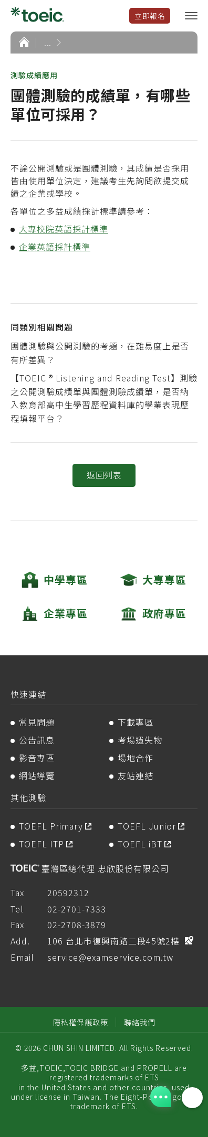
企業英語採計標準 (54, 246)
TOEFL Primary (51, 826)
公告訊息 (37, 740)
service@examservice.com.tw (110, 957)
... (47, 42)
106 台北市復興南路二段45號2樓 (113, 940)
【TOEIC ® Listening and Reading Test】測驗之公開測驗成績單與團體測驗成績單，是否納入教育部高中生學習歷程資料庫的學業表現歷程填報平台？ (104, 397)
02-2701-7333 (76, 908)
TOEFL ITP (41, 843)
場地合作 (135, 757)
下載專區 (135, 722)
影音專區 (37, 757)
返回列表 (104, 475)
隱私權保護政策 (80, 1022)
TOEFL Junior (147, 826)
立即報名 (149, 15)
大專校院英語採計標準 (63, 228)
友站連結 (135, 775)
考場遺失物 (140, 740)
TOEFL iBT (140, 843)
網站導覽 (37, 775)
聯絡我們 (139, 1022)
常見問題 (37, 722)
